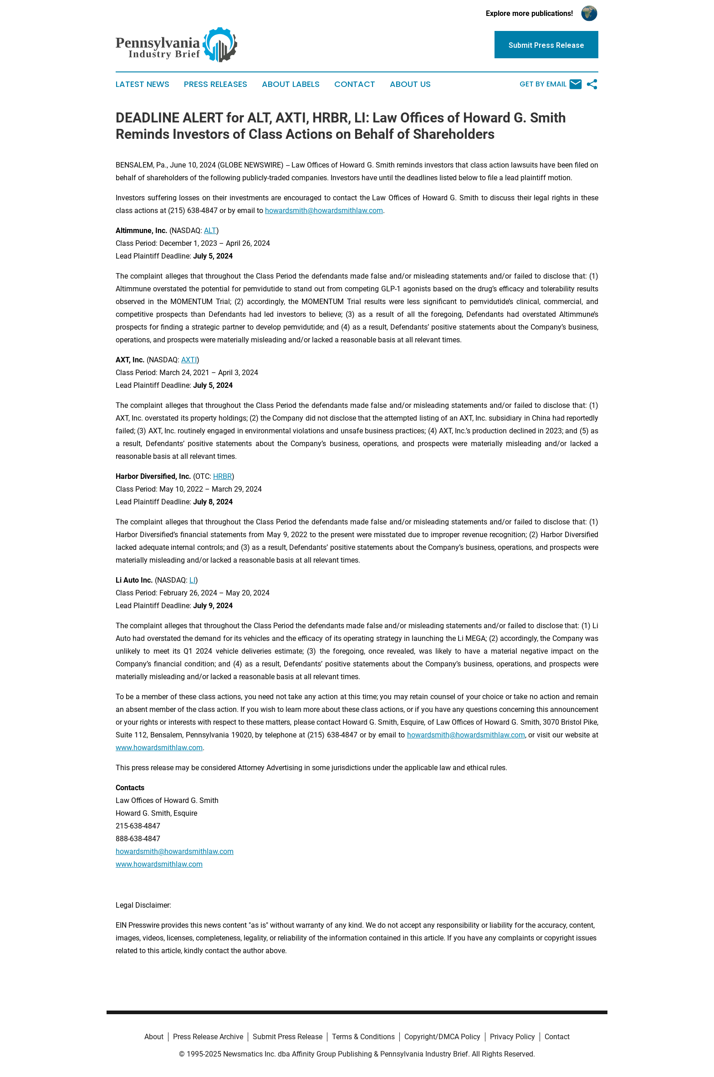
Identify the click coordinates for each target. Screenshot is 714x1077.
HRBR (222, 476)
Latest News (142, 84)
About (153, 1036)
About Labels (291, 84)
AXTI (189, 360)
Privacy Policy (512, 1036)
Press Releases (215, 84)
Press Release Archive (208, 1036)
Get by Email (551, 84)
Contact (354, 84)
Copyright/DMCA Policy (442, 1036)
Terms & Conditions (363, 1036)
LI (192, 580)
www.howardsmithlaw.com (159, 747)
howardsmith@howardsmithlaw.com (324, 210)
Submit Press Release (287, 1036)
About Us (410, 84)
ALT (210, 230)
